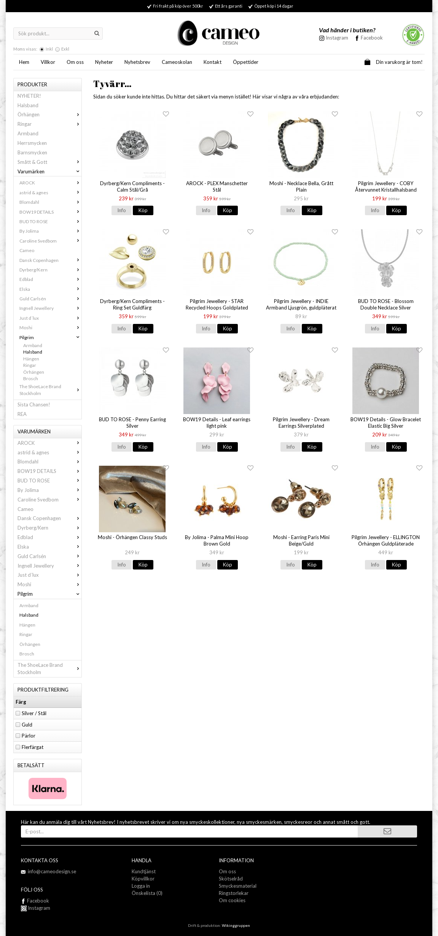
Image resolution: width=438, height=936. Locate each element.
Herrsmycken (32, 143)
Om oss (75, 62)
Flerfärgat (32, 747)
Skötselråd (231, 879)
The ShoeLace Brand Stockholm (50, 390)
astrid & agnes (50, 192)
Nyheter (104, 62)
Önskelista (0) (147, 893)
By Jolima (50, 231)
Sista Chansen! (34, 404)
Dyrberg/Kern (50, 270)
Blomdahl (50, 202)
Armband (28, 133)
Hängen (31, 359)
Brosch (30, 378)
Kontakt (212, 62)
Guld (27, 725)
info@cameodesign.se (52, 871)
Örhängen (49, 114)
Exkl (65, 48)
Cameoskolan (177, 62)
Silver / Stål (34, 713)
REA (22, 414)
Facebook (372, 38)
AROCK (50, 183)
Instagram (35, 908)
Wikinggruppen (236, 925)
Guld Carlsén (50, 298)
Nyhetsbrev (137, 62)
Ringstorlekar (233, 893)
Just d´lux (50, 318)
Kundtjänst (144, 871)
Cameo (26, 250)
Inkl (49, 48)
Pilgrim (50, 337)
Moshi (50, 327)
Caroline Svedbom (50, 241)
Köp (143, 210)
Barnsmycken (32, 152)
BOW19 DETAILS (50, 212)
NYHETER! (29, 96)
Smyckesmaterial (237, 886)
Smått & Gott (49, 162)
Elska (50, 289)
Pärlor (28, 736)
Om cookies (232, 900)
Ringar (49, 124)
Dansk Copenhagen (50, 260)
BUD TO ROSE (50, 221)
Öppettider (245, 62)
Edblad (50, 279)
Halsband (28, 105)
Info (121, 210)
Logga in (141, 886)
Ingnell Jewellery (50, 308)
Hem (24, 62)
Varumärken (49, 171)
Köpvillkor (143, 879)
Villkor (48, 62)
